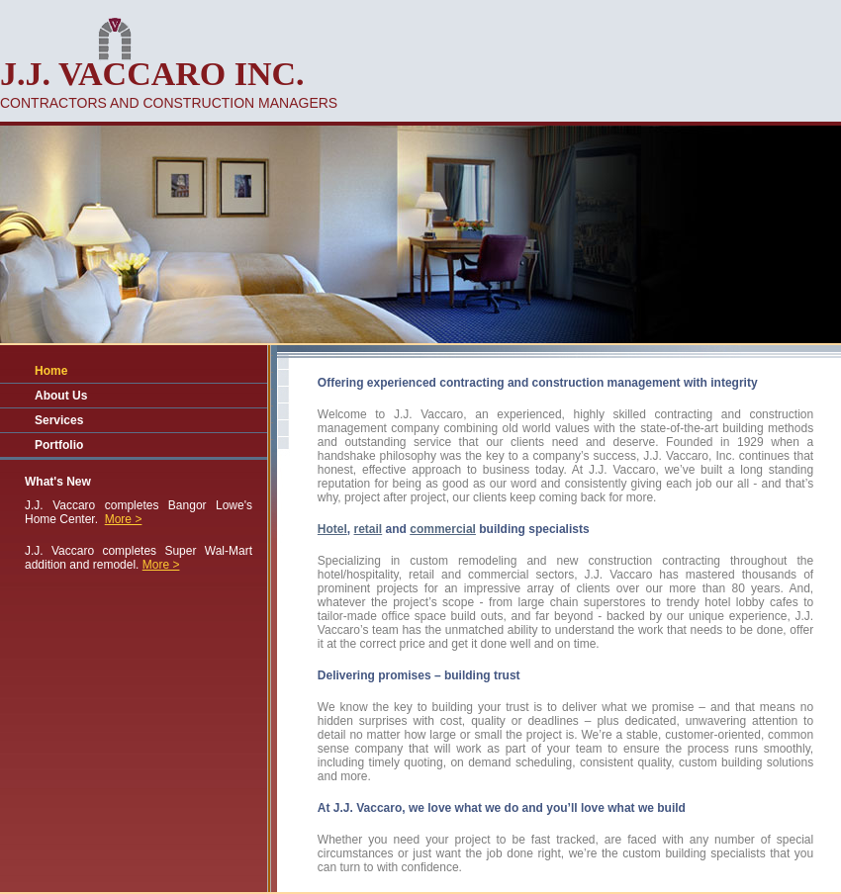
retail (368, 529)
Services (59, 420)
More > (123, 519)
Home (51, 371)
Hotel (332, 529)
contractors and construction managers (168, 103)
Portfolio (59, 445)
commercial (443, 529)
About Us (61, 395)
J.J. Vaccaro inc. (152, 73)
